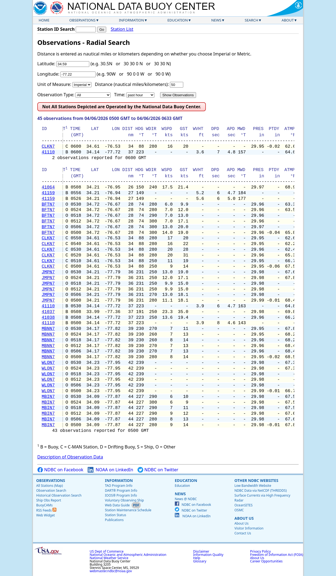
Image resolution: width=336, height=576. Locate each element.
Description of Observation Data (70, 457)
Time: (119, 95)
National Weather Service (109, 558)
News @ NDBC (186, 499)
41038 (48, 318)
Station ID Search (56, 29)
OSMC (239, 510)
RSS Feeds (46, 510)
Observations (82, 20)
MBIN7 (48, 397)
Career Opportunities (266, 561)
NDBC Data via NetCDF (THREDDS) (260, 490)
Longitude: (48, 74)
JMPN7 (48, 272)
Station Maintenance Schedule (128, 510)
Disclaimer (201, 551)
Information (131, 20)
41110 (48, 152)
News (216, 20)
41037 (48, 312)
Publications (114, 520)
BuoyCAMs (44, 505)
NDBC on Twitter (158, 470)
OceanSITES (243, 505)
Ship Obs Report (48, 500)
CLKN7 (48, 147)
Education (177, 20)
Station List (122, 29)
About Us (244, 518)
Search (251, 20)
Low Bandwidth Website (252, 485)
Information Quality (208, 554)
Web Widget (45, 515)
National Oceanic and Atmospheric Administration (128, 554)
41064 (48, 187)
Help (196, 558)
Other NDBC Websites (256, 480)
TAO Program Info (118, 485)
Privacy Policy (260, 551)
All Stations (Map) (49, 485)
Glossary (199, 561)
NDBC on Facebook (60, 470)
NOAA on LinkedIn (110, 470)
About (288, 20)
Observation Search (51, 490)
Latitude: (46, 64)
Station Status (115, 515)
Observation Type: (55, 95)
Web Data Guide (117, 505)
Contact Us (242, 533)
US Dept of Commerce (107, 551)
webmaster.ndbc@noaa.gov (111, 571)
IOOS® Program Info (121, 495)
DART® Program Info (121, 490)
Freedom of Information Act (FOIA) (276, 554)
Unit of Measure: (54, 84)
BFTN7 (48, 205)
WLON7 (48, 363)
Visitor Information (249, 528)
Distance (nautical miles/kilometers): (132, 84)
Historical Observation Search (58, 495)
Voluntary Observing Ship (124, 500)
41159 (48, 193)
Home (44, 20)
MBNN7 (48, 329)
